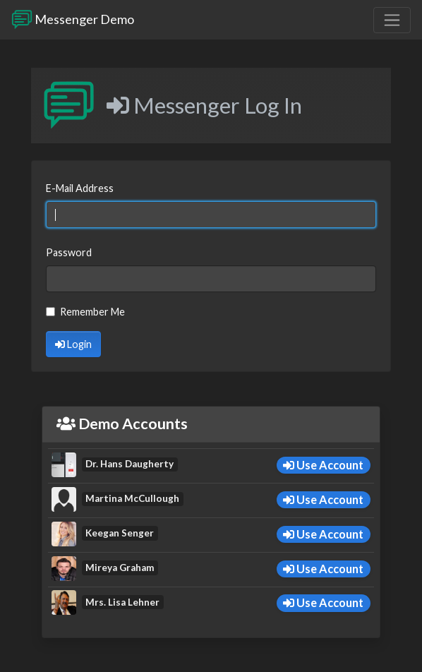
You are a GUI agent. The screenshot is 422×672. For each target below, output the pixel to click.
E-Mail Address (80, 188)
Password (69, 252)
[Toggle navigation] (392, 20)
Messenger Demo (72, 19)
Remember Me (92, 312)
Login (73, 344)
